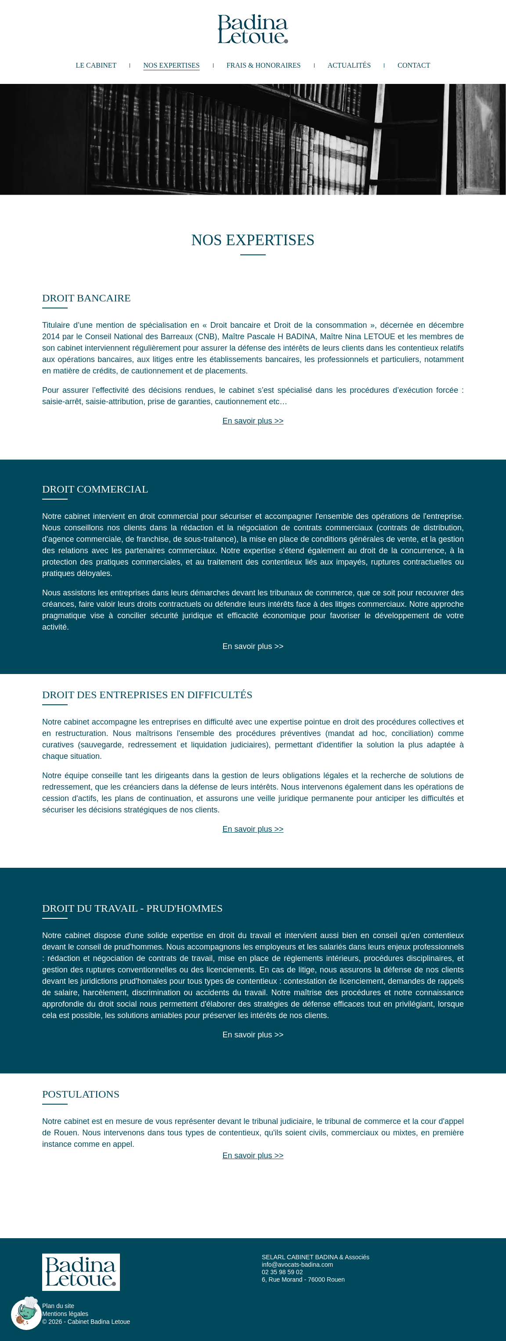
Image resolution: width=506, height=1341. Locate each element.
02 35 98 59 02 (282, 1272)
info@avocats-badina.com (297, 1264)
